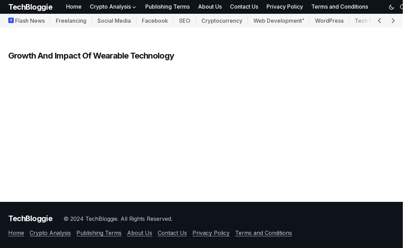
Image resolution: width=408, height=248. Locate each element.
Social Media (114, 20)
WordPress (329, 20)
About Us (139, 232)
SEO (184, 20)
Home (16, 232)
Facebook (155, 20)
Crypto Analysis (50, 232)
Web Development (277, 20)
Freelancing (71, 20)
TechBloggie (30, 6)
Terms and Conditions (263, 232)
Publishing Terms (99, 232)
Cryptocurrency (221, 20)
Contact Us (172, 232)
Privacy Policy (211, 232)
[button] (391, 7)
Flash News (30, 20)
